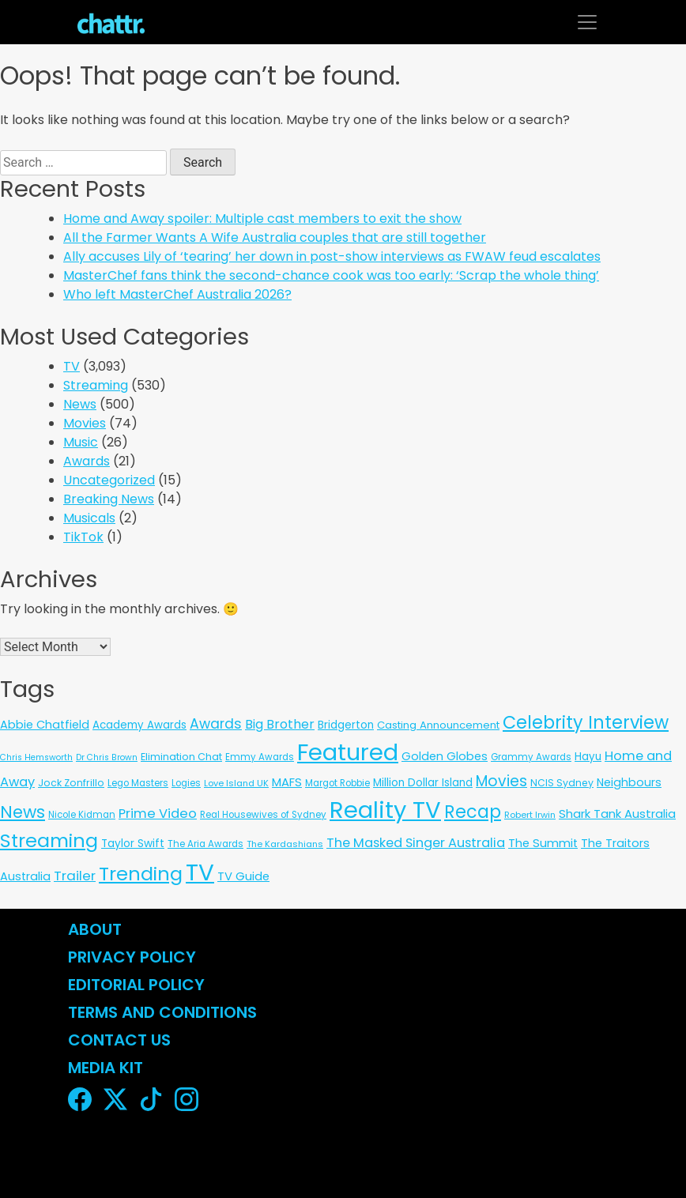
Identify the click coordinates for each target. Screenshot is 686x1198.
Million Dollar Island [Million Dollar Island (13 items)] (423, 782)
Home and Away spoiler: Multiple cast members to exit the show (262, 218)
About (95, 929)
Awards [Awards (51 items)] (216, 723)
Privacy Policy (132, 957)
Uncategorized (109, 480)
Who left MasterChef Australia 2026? (177, 294)
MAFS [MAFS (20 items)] (287, 782)
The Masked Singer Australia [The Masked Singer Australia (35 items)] (415, 843)
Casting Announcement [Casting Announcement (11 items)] (438, 725)
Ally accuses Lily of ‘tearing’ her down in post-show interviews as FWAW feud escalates (332, 256)
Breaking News (108, 499)
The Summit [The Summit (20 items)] (543, 843)
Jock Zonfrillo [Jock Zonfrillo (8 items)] (71, 782)
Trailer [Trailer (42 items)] (75, 875)
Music (80, 442)
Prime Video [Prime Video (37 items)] (158, 813)
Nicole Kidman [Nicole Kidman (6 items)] (81, 814)
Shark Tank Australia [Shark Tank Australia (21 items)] (617, 813)
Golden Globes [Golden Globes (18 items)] (444, 756)
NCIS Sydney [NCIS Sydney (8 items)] (562, 782)
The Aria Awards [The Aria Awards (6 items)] (205, 844)
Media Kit (105, 1068)
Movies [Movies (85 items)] (501, 781)
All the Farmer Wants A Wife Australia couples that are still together (274, 237)
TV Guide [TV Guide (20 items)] (243, 876)
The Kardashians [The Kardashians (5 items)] (285, 844)
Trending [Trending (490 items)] (141, 874)
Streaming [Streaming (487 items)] (49, 840)
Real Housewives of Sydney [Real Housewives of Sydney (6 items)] (263, 814)
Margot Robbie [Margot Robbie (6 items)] (337, 783)
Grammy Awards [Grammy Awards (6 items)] (531, 757)
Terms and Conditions (162, 1012)
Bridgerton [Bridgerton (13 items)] (346, 725)
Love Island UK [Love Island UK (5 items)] (236, 783)
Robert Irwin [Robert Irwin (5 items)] (530, 814)
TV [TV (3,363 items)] (200, 872)
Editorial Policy (138, 985)
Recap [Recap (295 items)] (472, 812)
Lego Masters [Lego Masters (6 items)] (137, 783)
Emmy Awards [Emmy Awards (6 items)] (259, 757)
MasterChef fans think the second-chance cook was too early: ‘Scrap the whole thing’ (331, 275)
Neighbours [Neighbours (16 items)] (629, 782)
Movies (84, 423)
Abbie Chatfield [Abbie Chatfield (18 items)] (44, 725)
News (79, 404)
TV (71, 366)
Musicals (89, 518)
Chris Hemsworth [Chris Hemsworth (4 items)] (36, 757)
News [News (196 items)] (22, 812)
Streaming (95, 385)
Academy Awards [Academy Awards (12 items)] (139, 725)
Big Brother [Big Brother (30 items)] (280, 724)
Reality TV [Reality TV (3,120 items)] (385, 809)
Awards (86, 461)
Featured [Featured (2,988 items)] (347, 752)
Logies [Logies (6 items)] (186, 783)
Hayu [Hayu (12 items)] (588, 756)
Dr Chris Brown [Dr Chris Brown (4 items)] (107, 757)
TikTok (83, 537)
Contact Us (119, 1040)
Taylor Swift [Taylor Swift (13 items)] (132, 843)
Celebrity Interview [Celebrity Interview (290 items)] (586, 722)
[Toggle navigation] (587, 22)
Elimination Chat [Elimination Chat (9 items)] (181, 756)
